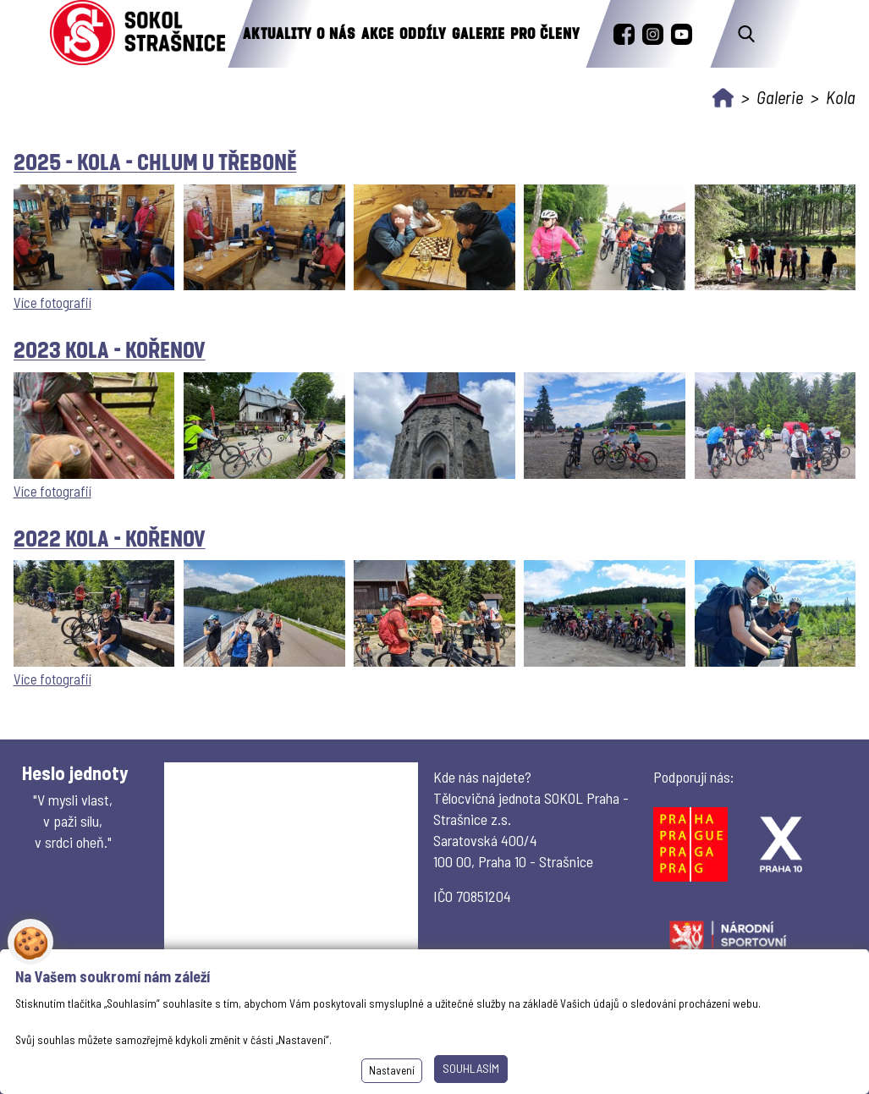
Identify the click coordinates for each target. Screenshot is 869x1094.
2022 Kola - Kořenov (110, 537)
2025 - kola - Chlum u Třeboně (155, 161)
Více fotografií (52, 302)
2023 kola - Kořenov (110, 349)
